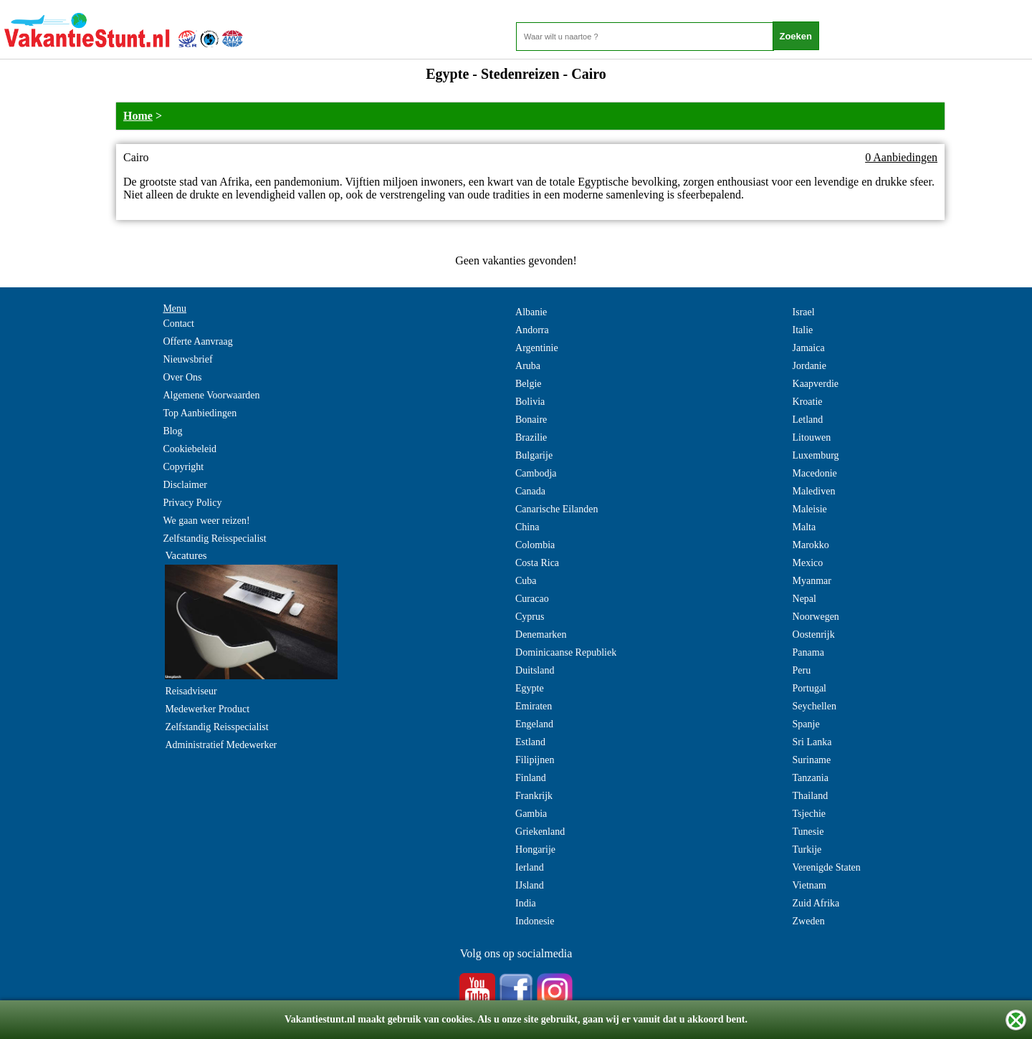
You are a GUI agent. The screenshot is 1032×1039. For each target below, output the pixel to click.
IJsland (529, 885)
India (525, 903)
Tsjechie (809, 813)
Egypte (529, 688)
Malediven (814, 491)
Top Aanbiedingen (199, 413)
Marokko (811, 545)
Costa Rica (537, 562)
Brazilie (531, 437)
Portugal (809, 688)
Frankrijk (534, 795)
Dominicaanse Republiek (565, 652)
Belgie (528, 383)
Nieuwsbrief (187, 359)
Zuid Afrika (816, 903)
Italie (803, 330)
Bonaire (531, 419)
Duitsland (534, 670)
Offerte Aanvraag (197, 341)
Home (138, 116)
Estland (530, 742)
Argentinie (536, 348)
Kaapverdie (816, 383)
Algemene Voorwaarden (211, 395)
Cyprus (529, 616)
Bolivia (530, 401)
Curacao (532, 598)
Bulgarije (534, 455)
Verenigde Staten (827, 867)
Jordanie (809, 365)
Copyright (183, 466)
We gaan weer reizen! (206, 520)
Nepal (804, 598)
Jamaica (809, 348)
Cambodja (536, 473)
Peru (802, 670)
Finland (530, 777)
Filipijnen (534, 760)
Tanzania (810, 777)
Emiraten (533, 706)
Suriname (812, 760)
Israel (804, 312)
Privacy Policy (192, 502)
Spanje (806, 724)
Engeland (534, 724)
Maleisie (810, 509)
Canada (530, 491)
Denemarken (541, 634)
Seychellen (814, 706)
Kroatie (808, 401)
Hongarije (535, 849)
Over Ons (182, 377)
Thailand (810, 795)
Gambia (531, 813)
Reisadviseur (190, 691)
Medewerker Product (207, 709)
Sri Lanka (812, 742)
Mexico (808, 562)
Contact (178, 323)
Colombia (535, 545)
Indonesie (534, 921)
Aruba (527, 365)
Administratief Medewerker (221, 744)
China (527, 527)
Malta (804, 527)
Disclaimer (184, 484)
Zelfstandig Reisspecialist (214, 538)
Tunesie (808, 831)
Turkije (807, 849)
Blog (172, 431)
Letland (808, 419)
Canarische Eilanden (556, 509)
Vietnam (809, 885)
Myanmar (812, 580)
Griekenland (540, 831)
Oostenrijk (814, 634)
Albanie (531, 312)
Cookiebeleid (189, 449)
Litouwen (812, 437)
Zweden (809, 921)
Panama (808, 652)
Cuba (526, 580)
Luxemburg (816, 455)
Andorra (532, 330)
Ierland (529, 867)
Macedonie (815, 473)
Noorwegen (816, 616)
